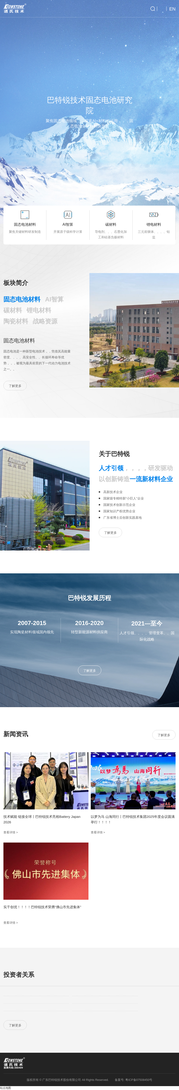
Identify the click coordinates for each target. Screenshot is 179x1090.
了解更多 (15, 386)
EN (172, 8)
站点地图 (5, 1088)
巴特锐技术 (14, 8)
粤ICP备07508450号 (138, 1080)
